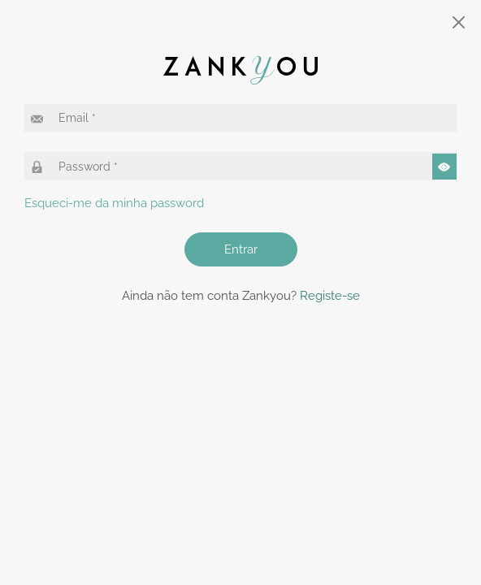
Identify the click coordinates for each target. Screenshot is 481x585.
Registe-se (330, 295)
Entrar (241, 249)
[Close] (459, 22)
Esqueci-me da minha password (114, 203)
